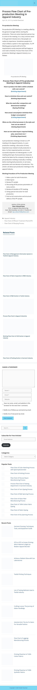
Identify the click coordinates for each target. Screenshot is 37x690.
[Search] (25, 428)
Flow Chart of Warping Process (14, 223)
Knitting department (18, 91)
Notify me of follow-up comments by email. (17, 410)
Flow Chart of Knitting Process (20, 473)
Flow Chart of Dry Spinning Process (22, 515)
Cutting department (18, 117)
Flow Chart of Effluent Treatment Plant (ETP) (19, 221)
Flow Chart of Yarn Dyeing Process (21, 489)
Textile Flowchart (23, 688)
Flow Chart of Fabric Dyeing (19, 510)
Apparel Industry (10, 218)
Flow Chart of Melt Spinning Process (22, 494)
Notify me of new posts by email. (14, 414)
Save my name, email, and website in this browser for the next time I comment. (17, 404)
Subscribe (6, 445)
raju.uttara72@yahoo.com (20, 212)
